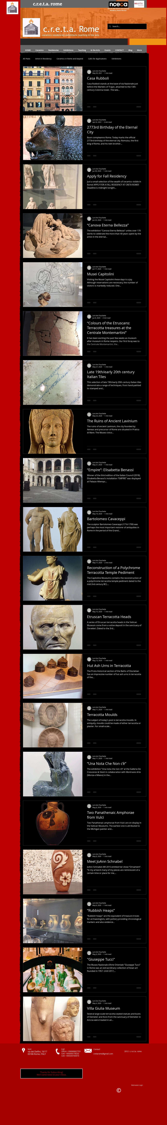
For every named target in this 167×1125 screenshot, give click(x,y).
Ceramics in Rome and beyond (70, 58)
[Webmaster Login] (137, 1085)
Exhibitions (116, 58)
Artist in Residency (43, 58)
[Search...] (126, 26)
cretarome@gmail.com (103, 1053)
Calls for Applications (97, 58)
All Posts (26, 58)
